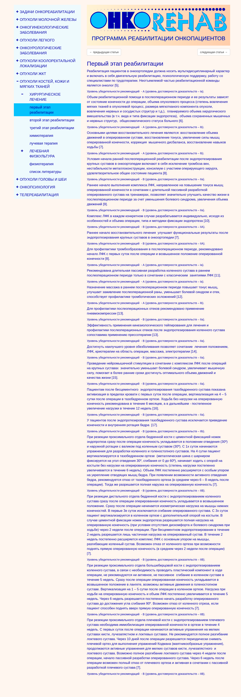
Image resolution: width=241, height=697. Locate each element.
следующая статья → (214, 52)
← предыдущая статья (104, 52)
